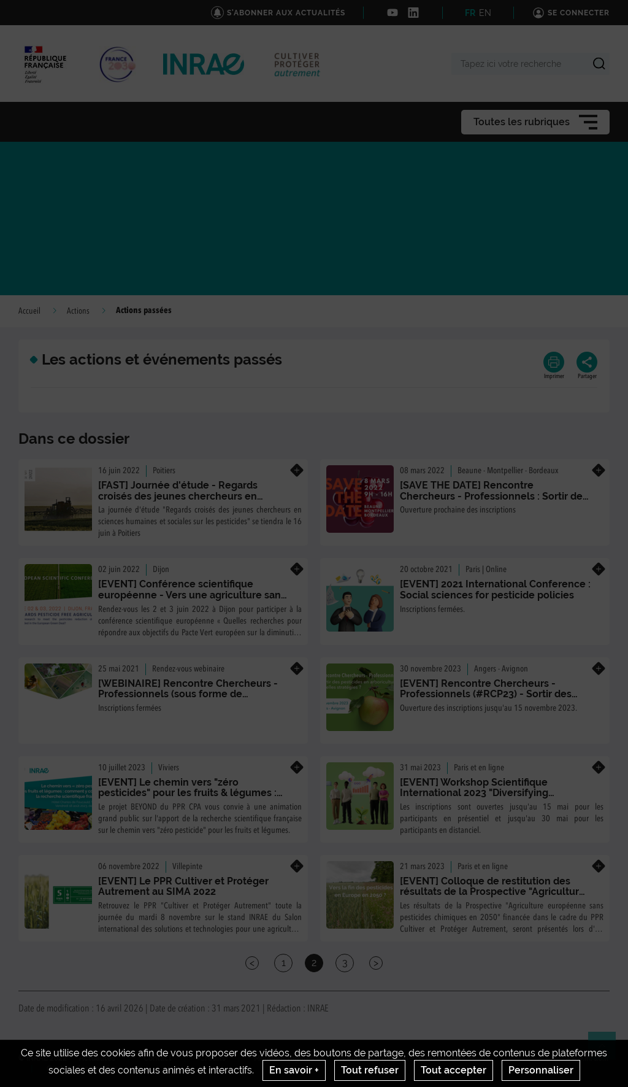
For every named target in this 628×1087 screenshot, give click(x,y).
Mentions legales (284, 1058)
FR (470, 13)
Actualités (97, 1058)
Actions (78, 311)
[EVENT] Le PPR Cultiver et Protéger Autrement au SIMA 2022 (183, 886)
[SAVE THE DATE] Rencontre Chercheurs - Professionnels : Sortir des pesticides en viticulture (494, 496)
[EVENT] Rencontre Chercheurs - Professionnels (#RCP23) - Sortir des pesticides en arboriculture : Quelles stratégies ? (486, 700)
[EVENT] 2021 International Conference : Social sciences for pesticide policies (495, 589)
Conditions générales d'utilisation (401, 1058)
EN (485, 13)
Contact (158, 1058)
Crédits (213, 1058)
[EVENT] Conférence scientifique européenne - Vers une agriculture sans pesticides (192, 594)
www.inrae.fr (587, 1058)
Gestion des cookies (82, 1068)
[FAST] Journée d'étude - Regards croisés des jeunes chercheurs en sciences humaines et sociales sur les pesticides (187, 501)
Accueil (29, 311)
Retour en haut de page (607, 1050)
